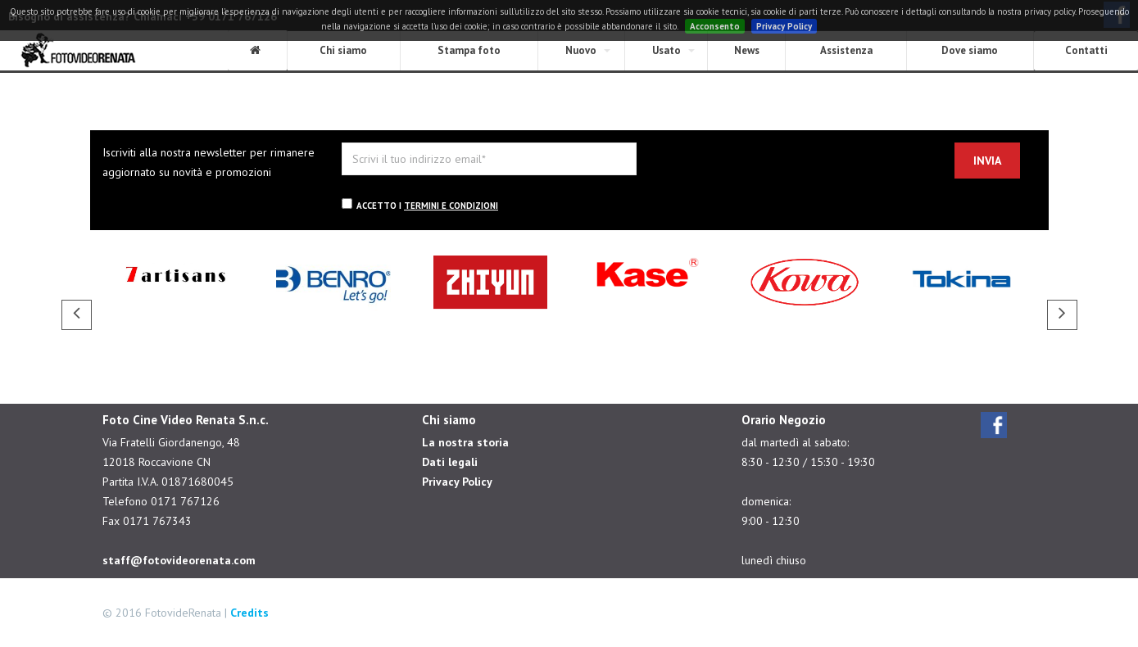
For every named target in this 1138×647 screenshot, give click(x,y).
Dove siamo (969, 50)
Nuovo (580, 50)
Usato (666, 50)
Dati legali (450, 462)
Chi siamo (343, 50)
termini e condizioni (451, 205)
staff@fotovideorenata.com (179, 560)
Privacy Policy (784, 26)
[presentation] (785, 174)
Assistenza (846, 50)
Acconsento (715, 26)
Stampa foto (469, 50)
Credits (249, 612)
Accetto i (420, 204)
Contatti (1086, 50)
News (746, 50)
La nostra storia (465, 442)
